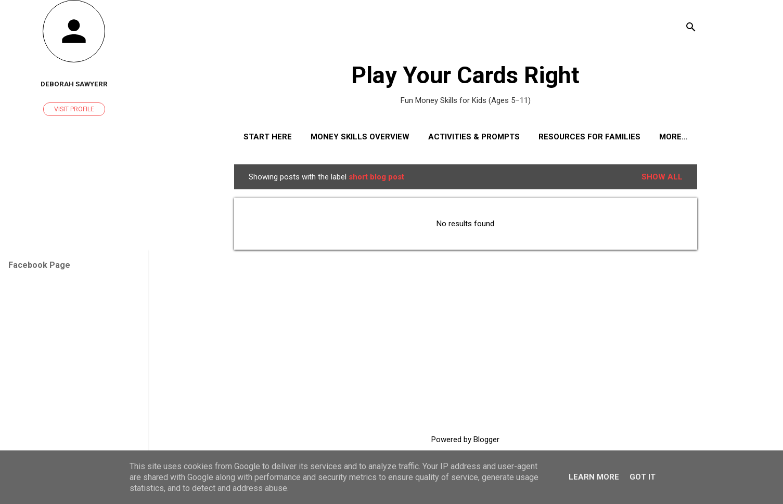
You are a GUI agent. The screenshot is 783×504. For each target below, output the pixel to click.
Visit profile (74, 109)
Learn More (594, 477)
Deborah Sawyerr (74, 84)
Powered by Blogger (465, 439)
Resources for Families (589, 136)
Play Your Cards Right (465, 75)
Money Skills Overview (360, 136)
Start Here (267, 136)
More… (673, 136)
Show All (662, 177)
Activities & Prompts (474, 136)
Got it (643, 477)
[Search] (691, 28)
